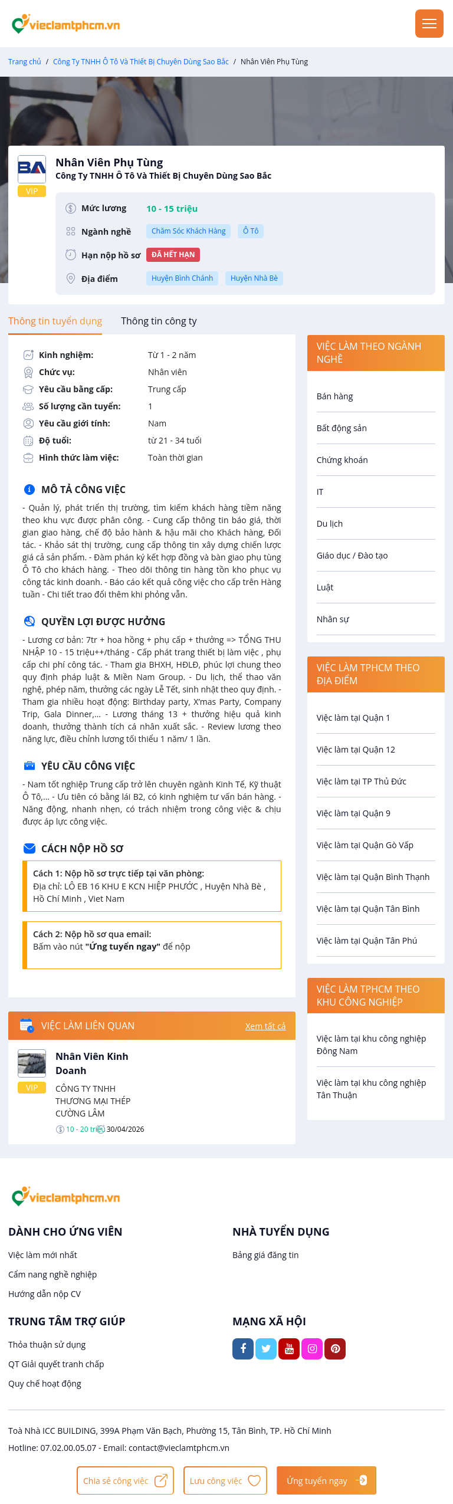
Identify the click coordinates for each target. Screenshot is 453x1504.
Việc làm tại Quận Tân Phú (367, 940)
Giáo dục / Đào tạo (352, 555)
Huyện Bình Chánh (182, 278)
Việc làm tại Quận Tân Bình (368, 908)
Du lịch (330, 523)
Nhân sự (333, 619)
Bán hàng (335, 396)
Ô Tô (250, 231)
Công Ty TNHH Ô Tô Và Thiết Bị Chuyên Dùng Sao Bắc (141, 62)
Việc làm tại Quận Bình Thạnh (373, 876)
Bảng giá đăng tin (265, 1254)
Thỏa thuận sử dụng (47, 1344)
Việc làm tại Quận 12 (356, 749)
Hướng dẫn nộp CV (44, 1293)
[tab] (55, 321)
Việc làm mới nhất (42, 1254)
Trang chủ (24, 62)
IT (320, 491)
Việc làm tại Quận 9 (353, 813)
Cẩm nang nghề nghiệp (52, 1274)
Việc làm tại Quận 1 (353, 717)
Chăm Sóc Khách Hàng (188, 231)
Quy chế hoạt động (44, 1383)
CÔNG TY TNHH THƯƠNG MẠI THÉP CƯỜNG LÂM (92, 1101)
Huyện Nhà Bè (254, 278)
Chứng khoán (342, 459)
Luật (325, 587)
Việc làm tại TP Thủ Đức (361, 781)
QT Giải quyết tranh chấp (56, 1364)
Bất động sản (342, 428)
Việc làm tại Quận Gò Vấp (365, 844)
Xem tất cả (265, 1026)
